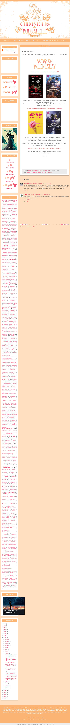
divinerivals (10, 303)
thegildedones (12, 526)
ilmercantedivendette (6, 359)
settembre (7, 645)
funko (10, 328)
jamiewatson (13, 366)
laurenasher (4, 394)
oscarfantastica (14, 447)
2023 (5, 629)
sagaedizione (14, 483)
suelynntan (4, 513)
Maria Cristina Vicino (8, 50)
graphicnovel (13, 337)
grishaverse (12, 338)
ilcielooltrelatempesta (6, 355)
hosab (16, 351)
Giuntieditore (12, 334)
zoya (16, 586)
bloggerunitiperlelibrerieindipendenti (10, 243)
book (14, 246)
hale (10, 341)
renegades (15, 473)
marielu (3, 417)
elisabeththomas (5, 310)
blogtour (6, 245)
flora (15, 325)
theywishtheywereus (12, 544)
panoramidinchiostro (11, 450)
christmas (9, 272)
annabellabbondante (5, 228)
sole (10, 502)
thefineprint (4, 526)
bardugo (15, 236)
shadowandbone (5, 496)
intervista (14, 363)
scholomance (13, 490)
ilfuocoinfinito (13, 356)
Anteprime (10, 229)
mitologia (14, 425)
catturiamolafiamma (5, 262)
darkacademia (12, 293)
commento (14, 280)
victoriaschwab (10, 575)
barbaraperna (4, 236)
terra (14, 517)
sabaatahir (4, 483)
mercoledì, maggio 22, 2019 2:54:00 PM (42, 183)
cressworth (4, 287)
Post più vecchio (65, 224)
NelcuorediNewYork (6, 439)
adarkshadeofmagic (13, 205)
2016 (5, 694)
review (12, 475)
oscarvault (6, 449)
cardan (8, 256)
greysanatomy (4, 338)
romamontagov (12, 478)
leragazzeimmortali (5, 399)
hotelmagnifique (6, 352)
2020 (5, 635)
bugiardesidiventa (13, 253)
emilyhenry (4, 313)
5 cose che (14, 200)
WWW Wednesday (48, 172)
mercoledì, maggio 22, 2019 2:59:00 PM (41, 194)
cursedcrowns (13, 290)
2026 (10, 200)
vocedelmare (13, 576)
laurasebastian (13, 393)
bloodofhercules (14, 245)
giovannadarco (12, 332)
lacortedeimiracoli (7, 382)
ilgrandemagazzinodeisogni (7, 358)
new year (14, 440)
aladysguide (4, 212)
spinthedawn (15, 507)
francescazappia (12, 327)
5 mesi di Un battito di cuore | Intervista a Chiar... (11, 679)
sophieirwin (12, 503)
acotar (14, 201)
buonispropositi (13, 255)
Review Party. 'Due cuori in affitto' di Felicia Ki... (11, 672)
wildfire (6, 579)
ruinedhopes (4, 482)
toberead (14, 548)
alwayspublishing (5, 222)
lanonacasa (13, 389)
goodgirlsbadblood (5, 337)
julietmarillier (4, 375)
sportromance (6, 509)
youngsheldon (14, 585)
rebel (15, 464)
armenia (3, 231)
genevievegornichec (7, 331)
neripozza (14, 439)
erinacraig (10, 317)
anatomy (7, 225)
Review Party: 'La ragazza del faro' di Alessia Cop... (11, 676)
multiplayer (4, 430)
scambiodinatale (5, 490)
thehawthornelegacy (5, 530)
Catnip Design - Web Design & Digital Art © (38, 719)
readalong (14, 461)
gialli (13, 331)
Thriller (3, 547)
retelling (6, 475)
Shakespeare (4, 497)
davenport (14, 294)
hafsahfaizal (6, 341)
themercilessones (5, 537)
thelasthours (13, 534)
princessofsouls (14, 457)
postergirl (3, 457)
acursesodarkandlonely (12, 204)
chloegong (15, 270)
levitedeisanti (14, 400)
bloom (5, 246)
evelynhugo (15, 317)
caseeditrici (4, 259)
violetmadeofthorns (5, 576)
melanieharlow (4, 420)
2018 (5, 690)
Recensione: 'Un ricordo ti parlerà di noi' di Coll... (10, 669)
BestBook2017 (6, 239)
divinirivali (15, 303)
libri (8, 403)
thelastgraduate (6, 534)
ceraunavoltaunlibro (5, 263)
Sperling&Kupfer (5, 507)
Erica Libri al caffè (28, 183)
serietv (14, 493)
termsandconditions (5, 517)
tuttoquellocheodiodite (6, 561)
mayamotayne (4, 418)
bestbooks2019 (13, 239)
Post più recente (24, 224)
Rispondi (26, 190)
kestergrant (5, 380)
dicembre (7, 639)
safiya (9, 483)
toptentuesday (4, 552)
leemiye (9, 394)
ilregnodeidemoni (14, 359)
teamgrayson (8, 516)
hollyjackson (4, 351)
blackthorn (6, 242)
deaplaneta (14, 297)
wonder (3, 582)
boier (10, 246)
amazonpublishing (14, 222)
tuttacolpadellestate (5, 558)
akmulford (14, 211)
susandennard (4, 514)
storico (13, 510)
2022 (5, 631)
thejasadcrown (14, 533)
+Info (50, 724)
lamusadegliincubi (12, 387)
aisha (9, 211)
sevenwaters (12, 495)
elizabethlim (12, 310)
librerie (4, 403)
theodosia (10, 540)
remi (11, 473)
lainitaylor (4, 386)
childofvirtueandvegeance (6, 270)
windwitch (13, 579)
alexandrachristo (14, 215)
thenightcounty (12, 538)
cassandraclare (11, 259)
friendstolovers (4, 328)
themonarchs (4, 538)
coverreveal (4, 286)
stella (14, 509)
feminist (15, 324)
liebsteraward (8, 406)
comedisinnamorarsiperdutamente (8, 279)
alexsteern (6, 217)
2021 (3, 200)
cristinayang (12, 287)
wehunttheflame (5, 578)
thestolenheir (12, 541)
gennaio (7, 687)
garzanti (3, 330)
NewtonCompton (41, 172)
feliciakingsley (5, 324)
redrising (14, 469)
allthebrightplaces (5, 221)
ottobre (6, 643)
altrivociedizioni (13, 221)
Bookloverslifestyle (6, 248)
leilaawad (13, 397)
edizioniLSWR (13, 307)
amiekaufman (6, 224)
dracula (5, 304)
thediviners (13, 524)
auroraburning (13, 232)
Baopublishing (6, 235)
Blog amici (35, 40)
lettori (10, 400)
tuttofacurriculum (10, 559)
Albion (13, 212)
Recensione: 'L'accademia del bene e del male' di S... (10, 665)
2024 (5, 627)
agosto (6, 647)
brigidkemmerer (6, 252)
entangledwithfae (5, 315)
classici (13, 274)
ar (15, 229)
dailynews (4, 291)
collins (3, 277)
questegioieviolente (7, 460)
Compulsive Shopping (6, 282)
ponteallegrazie (12, 456)
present (8, 457)
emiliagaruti (13, 311)
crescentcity (12, 286)
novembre (7, 641)
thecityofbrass (4, 520)
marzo (6, 683)
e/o (15, 304)
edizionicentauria (13, 306)
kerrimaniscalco (5, 379)
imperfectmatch (5, 362)
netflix (3, 440)
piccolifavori (13, 454)
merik (16, 421)
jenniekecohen (12, 369)
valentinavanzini (5, 572)
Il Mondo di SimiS (28, 194)
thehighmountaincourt (6, 531)
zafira (9, 586)
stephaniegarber (5, 510)
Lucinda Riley (5, 413)
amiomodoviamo (13, 224)
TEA (3, 516)
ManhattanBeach (14, 414)
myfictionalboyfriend (9, 433)
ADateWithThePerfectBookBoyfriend (9, 208)
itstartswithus (5, 366)
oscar (3, 447)
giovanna (5, 332)
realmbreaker (4, 464)
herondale (6, 348)
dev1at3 (3, 300)
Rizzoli (4, 478)
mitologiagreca (4, 427)
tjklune (9, 548)
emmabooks (12, 313)
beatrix (9, 238)
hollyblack (13, 349)
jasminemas (12, 368)
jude (14, 373)
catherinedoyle (4, 260)
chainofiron (4, 265)
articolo (8, 231)
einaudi (14, 308)
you (2, 585)
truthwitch (6, 557)
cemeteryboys (13, 262)
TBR (14, 514)
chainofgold (13, 263)
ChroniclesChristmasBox (6, 273)
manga (8, 414)
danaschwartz (12, 291)
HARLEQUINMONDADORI (7, 344)
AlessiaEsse (14, 214)
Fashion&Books (12, 321)
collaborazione (4, 276)
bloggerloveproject (13, 242)
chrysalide (14, 273)
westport (11, 578)
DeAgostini (29, 172)
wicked (16, 578)
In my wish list (12, 362)
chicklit (13, 269)
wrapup (15, 582)
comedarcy (12, 277)
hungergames (14, 352)
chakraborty (4, 266)
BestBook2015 (14, 238)
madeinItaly (13, 413)
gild (16, 331)
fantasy (15, 320)
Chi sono (14, 40)
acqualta (4, 204)
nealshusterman (13, 437)
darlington (8, 294)
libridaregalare (13, 403)
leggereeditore (13, 396)
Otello (3, 450)
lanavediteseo (4, 389)
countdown (4, 284)
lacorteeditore (14, 382)
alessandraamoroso (5, 214)
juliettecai (12, 375)
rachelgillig (14, 460)
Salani (5, 485)
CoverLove (11, 284)
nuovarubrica (9, 446)
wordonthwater (9, 582)
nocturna (3, 446)
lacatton (15, 380)
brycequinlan (5, 253)
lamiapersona (4, 387)
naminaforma (13, 434)
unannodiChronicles (5, 562)
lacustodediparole (7, 383)
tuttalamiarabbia (14, 558)
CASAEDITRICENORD (7, 258)
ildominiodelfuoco (5, 356)
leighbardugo (4, 397)
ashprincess (13, 231)
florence (3, 327)
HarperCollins (5, 345)
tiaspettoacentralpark (11, 547)
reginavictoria (4, 472)
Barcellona (10, 236)
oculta (15, 446)
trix (12, 555)
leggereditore (4, 396)
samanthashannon (12, 485)
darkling (3, 294)
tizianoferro (4, 548)
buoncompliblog (5, 255)
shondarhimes (12, 499)
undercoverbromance (6, 565)
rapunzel (8, 461)
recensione (5, 466)
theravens (15, 540)
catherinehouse (12, 260)
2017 (5, 692)
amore (3, 225)
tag (9, 514)
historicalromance (5, 349)
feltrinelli (11, 324)
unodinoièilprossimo (5, 569)
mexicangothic (6, 423)
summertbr (12, 513)
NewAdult (4, 441)
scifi (3, 492)
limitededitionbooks (12, 407)
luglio (6, 649)
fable (12, 318)
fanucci (5, 321)
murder (14, 430)
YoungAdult (7, 585)
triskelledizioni (7, 555)
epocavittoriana (13, 315)
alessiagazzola (7, 215)
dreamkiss (10, 304)
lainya (8, 386)
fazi (13, 322)
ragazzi (3, 461)
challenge (12, 266)
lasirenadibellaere (5, 393)
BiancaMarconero (13, 241)
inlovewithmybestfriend (6, 363)
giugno (6, 651)
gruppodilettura (5, 339)
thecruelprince (4, 521)
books (14, 248)
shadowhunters (13, 496)
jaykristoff (4, 369)
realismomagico (13, 463)
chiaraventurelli (5, 269)
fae (15, 318)
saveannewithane (5, 489)
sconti (6, 492)
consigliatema (6, 283)
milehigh (13, 423)
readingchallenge (5, 463)
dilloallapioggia (11, 300)
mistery (9, 425)
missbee (13, 424)
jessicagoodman (5, 372)
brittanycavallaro (14, 252)
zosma (13, 586)
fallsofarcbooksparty (5, 320)
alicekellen (13, 217)
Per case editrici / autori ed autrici (50, 40)
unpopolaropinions (5, 571)
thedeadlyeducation (5, 524)
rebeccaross (10, 464)
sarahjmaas (12, 486)
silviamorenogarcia (5, 500)
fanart (12, 320)
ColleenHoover (12, 276)
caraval (3, 256)
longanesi (4, 410)
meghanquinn (12, 418)
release (12, 472)
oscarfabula (8, 447)
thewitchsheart (4, 544)
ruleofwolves (12, 482)
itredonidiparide (14, 365)
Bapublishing (13, 235)
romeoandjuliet (12, 479)
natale (14, 436)
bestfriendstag (4, 241)
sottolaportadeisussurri (10, 506)
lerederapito (13, 399)
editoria (7, 306)
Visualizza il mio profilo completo (9, 52)
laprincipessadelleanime (6, 390)
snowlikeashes (4, 502)
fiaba (4, 325)
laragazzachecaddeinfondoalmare (8, 392)
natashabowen (4, 437)
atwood (3, 232)
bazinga (4, 238)
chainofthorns (12, 265)
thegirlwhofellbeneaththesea (7, 527)
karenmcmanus (5, 376)
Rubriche (28, 40)
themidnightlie (13, 537)
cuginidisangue (13, 289)
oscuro (14, 449)
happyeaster (15, 341)
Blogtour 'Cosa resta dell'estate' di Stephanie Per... (10, 659)
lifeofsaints (4, 407)
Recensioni (21, 40)
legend (14, 394)
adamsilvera (6, 205)
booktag (4, 249)
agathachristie (13, 210)
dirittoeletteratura (5, 301)
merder (12, 421)
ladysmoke (14, 383)
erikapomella (4, 317)
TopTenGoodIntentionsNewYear (7, 551)
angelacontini (13, 225)
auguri (7, 232)
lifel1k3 (14, 406)
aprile (6, 681)
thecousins (13, 520)
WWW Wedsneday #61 (10, 662)
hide (13, 348)
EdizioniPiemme (5, 308)
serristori (3, 495)
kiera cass (11, 380)
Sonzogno (4, 503)
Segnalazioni (12, 492)
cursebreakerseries (5, 290)
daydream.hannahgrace (6, 296)
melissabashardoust (5, 421)
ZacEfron (5, 586)
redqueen (8, 469)
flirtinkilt (11, 325)
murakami (9, 430)
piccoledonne (4, 454)
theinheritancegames (6, 533)
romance (4, 479)
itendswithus (8, 365)
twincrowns (14, 561)
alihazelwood (12, 218)
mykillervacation (5, 434)
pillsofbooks (4, 456)
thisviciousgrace (13, 545)
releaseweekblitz (5, 473)
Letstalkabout (5, 400)
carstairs (13, 256)
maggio (6, 653)
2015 (5, 696)
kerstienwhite (14, 379)
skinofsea (13, 500)
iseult (3, 365)
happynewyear (9, 342)
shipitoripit (4, 499)
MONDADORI (34, 172)
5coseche (7, 201)
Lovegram (14, 411)
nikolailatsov (12, 444)
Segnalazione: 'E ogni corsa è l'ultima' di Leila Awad (11, 655)
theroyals (5, 541)
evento (4, 318)
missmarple (4, 425)
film (7, 325)
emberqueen (4, 311)
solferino (14, 502)
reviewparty (5, 476)
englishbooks (4, 314)
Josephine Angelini (6, 373)
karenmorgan (13, 376)
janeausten (4, 368)
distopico (5, 303)
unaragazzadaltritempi (6, 564)
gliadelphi (13, 335)
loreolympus (12, 410)
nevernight (8, 440)
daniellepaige (4, 293)
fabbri (8, 318)
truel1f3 (15, 555)
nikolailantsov (4, 444)
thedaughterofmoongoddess (7, 523)
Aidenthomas (4, 211)
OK (53, 724)
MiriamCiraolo (5, 424)
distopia (15, 301)
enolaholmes (12, 314)
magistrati (4, 414)
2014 (5, 698)
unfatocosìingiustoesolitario (7, 568)
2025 (6, 200)
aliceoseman (4, 218)
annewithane (4, 229)
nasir (9, 436)
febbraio (7, 685)
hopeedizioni (11, 351)
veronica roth (13, 572)
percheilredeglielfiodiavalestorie (7, 453)
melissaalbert (12, 420)
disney (11, 301)
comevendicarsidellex (6, 280)
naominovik (4, 436)
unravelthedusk (13, 571)
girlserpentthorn (5, 334)
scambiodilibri (13, 489)
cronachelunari (5, 289)
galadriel (14, 328)
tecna (14, 516)
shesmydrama (12, 497)
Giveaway (4, 335)
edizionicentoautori (5, 307)
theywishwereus (5, 545)
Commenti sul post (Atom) (30, 226)
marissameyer (11, 417)
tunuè (13, 557)
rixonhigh (14, 476)
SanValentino (4, 486)
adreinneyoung (6, 210)
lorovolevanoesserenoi (6, 411)
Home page (6, 40)
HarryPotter (13, 345)
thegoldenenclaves (5, 528)
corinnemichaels (13, 283)
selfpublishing (5, 493)
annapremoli (13, 228)
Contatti (63, 40)
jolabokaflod (12, 372)
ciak (3, 274)
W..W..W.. (30, 199)
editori (3, 306)
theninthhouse (4, 540)
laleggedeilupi (13, 386)
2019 (5, 637)
